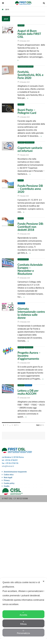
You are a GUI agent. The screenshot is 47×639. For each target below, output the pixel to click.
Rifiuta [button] (23, 623)
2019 (6, 19)
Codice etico (9, 475)
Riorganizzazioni (28, 347)
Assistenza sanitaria (29, 142)
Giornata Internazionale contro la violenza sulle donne (31, 313)
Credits (6, 486)
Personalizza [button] (23, 632)
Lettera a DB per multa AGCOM (28, 392)
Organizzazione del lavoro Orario (25, 66)
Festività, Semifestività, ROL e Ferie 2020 (30, 75)
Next (16, 425)
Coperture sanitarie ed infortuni (30, 149)
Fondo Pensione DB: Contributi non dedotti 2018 (31, 226)
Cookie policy (9, 483)
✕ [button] (43, 581)
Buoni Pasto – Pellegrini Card (27, 111)
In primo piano (21, 303)
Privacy (7, 480)
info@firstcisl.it (8, 466)
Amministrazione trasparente (15, 472)
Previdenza (20, 180)
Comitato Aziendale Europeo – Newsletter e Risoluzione (30, 269)
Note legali (8, 477)
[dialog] (23, 608)
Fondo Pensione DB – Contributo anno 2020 (30, 188)
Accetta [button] (23, 614)
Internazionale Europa (23, 259)
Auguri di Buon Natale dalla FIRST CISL (29, 33)
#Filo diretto (21, 25)
